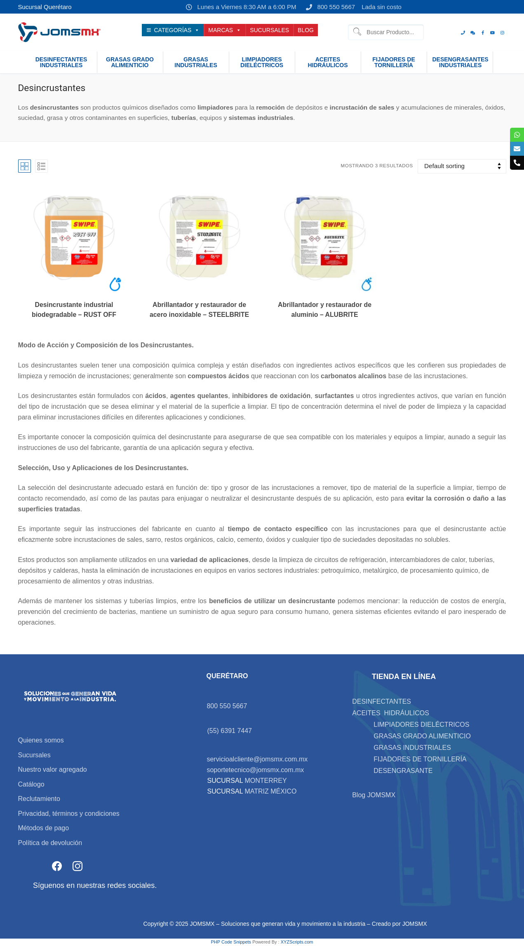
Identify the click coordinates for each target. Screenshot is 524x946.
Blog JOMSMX (373, 794)
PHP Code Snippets (231, 941)
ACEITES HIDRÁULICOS (390, 713)
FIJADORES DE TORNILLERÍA (420, 759)
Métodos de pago (43, 827)
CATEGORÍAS (177, 30)
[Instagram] (502, 32)
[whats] (473, 32)
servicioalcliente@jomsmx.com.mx (257, 759)
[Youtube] (492, 32)
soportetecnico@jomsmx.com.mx (255, 769)
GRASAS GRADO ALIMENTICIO (422, 736)
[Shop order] (462, 166)
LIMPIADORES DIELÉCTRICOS (421, 724)
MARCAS (224, 30)
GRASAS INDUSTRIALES (412, 747)
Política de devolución (50, 842)
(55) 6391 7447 (229, 730)
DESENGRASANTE (403, 770)
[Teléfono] (463, 32)
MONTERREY (265, 780)
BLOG (306, 30)
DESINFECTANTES (381, 701)
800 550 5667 (329, 7)
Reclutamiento (39, 798)
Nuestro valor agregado (52, 769)
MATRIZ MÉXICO (269, 791)
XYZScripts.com (297, 941)
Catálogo (31, 784)
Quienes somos (41, 740)
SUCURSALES (269, 30)
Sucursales (34, 755)
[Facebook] (482, 32)
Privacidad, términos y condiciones (69, 813)
